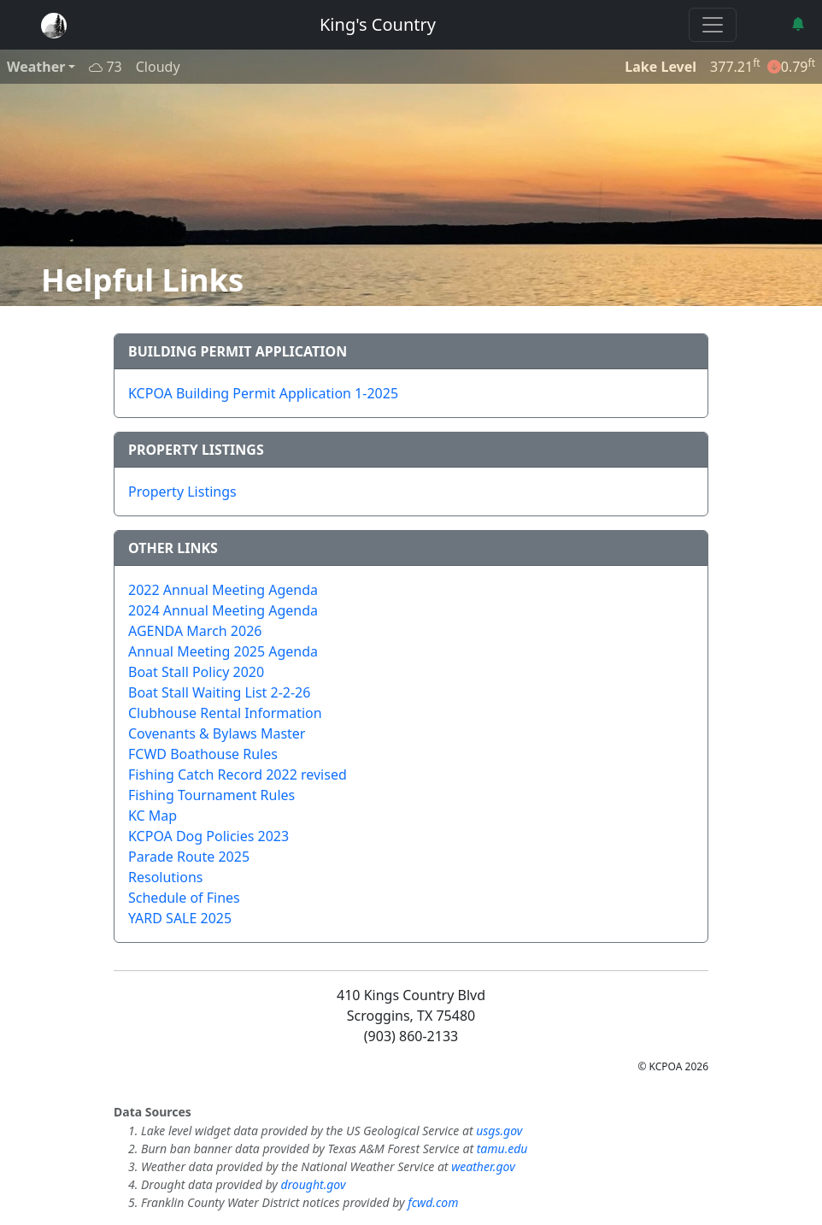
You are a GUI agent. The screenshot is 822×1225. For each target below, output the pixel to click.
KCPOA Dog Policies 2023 (208, 836)
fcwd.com (433, 1202)
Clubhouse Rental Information (225, 713)
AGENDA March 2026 (194, 630)
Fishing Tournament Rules (211, 795)
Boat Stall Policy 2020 (196, 672)
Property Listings (182, 491)
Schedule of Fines (184, 897)
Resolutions (165, 877)
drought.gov (312, 1184)
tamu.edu (502, 1148)
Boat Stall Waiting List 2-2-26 (219, 692)
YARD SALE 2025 (180, 918)
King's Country (378, 24)
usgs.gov (499, 1130)
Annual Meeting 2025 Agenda (223, 651)
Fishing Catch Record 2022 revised (237, 774)
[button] (799, 24)
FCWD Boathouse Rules (203, 754)
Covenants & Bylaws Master (216, 733)
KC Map (152, 815)
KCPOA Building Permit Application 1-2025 (263, 393)
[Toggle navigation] (713, 25)
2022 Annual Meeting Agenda (223, 589)
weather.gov (483, 1166)
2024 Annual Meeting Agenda (223, 610)
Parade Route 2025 (189, 856)
